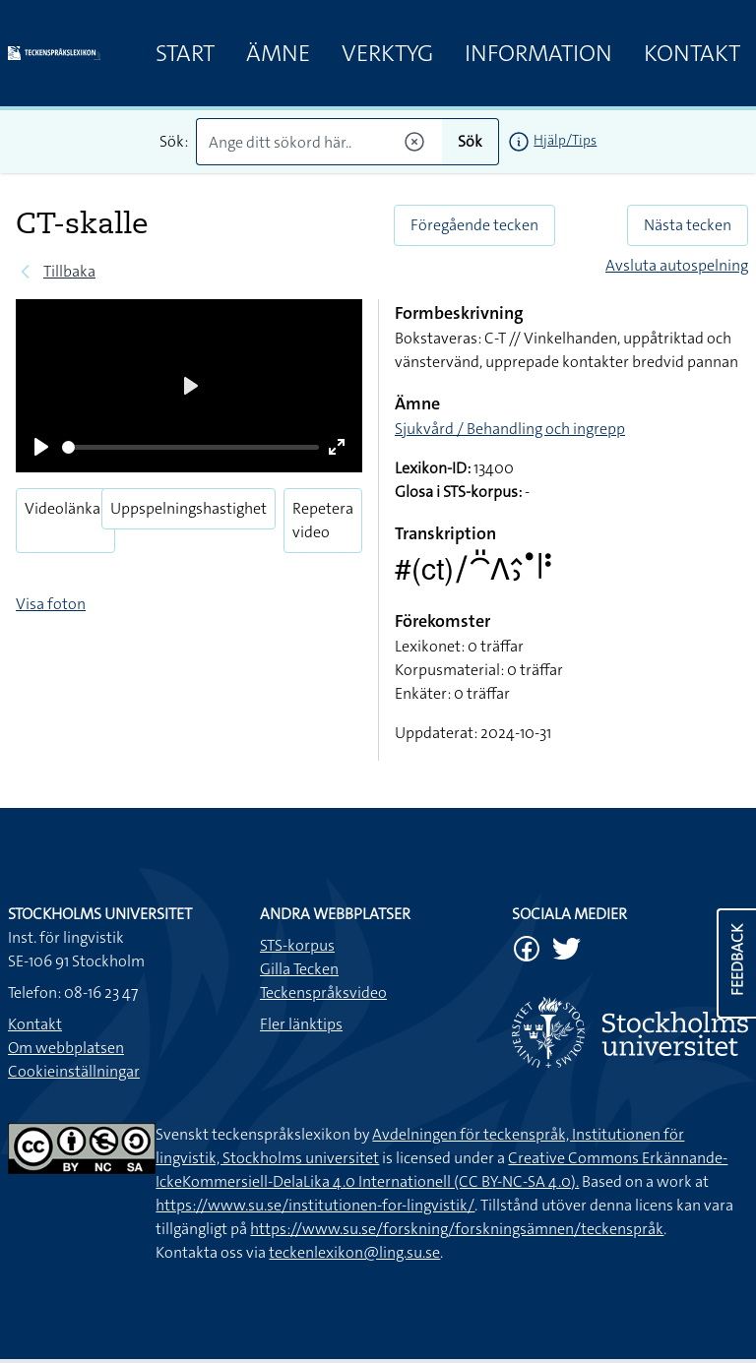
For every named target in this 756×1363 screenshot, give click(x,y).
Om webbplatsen (66, 1047)
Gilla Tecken (299, 969)
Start (185, 53)
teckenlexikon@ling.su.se (354, 1252)
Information (538, 53)
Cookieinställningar (74, 1071)
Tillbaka (69, 271)
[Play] (41, 447)
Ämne (278, 53)
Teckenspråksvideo (323, 992)
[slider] (190, 447)
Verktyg (387, 53)
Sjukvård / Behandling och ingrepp (510, 428)
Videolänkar (65, 508)
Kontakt (692, 53)
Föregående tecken (474, 225)
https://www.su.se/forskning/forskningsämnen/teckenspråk (456, 1228)
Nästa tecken (687, 225)
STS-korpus (297, 945)
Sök (470, 141)
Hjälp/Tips (565, 140)
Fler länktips (301, 1024)
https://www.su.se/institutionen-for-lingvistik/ (315, 1205)
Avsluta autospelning (676, 265)
